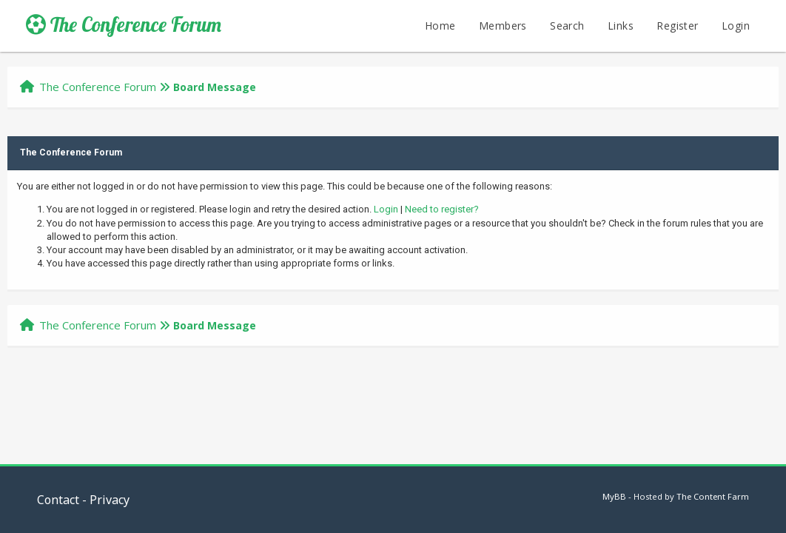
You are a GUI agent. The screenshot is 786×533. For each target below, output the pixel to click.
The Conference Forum (123, 24)
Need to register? (442, 209)
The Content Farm (712, 496)
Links (621, 26)
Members (503, 26)
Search (567, 26)
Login (736, 26)
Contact (58, 500)
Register (677, 26)
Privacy (110, 500)
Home (440, 26)
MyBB (614, 496)
